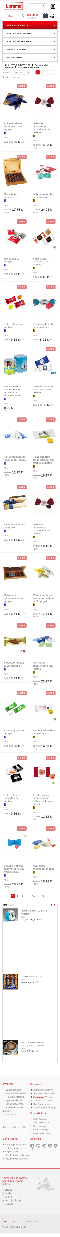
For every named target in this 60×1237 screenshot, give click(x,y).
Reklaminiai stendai (16, 1093)
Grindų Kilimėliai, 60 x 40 (31, 977)
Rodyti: (5, 77)
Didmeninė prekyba (43, 1090)
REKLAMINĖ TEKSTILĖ (19, 41)
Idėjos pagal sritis (14, 1103)
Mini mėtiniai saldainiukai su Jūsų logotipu (43, 665)
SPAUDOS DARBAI (17, 49)
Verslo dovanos (13, 1089)
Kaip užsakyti (11, 1151)
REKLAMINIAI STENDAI (19, 33)
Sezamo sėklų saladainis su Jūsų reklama (42, 261)
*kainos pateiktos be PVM (14, 1127)
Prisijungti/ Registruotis (16, 1144)
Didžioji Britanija (13, 1203)
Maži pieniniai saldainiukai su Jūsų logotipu (14, 598)
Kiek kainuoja (12, 1148)
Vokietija (9, 1207)
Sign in (11, 16)
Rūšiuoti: (6, 72)
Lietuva (8, 1193)
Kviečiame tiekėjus (42, 1104)
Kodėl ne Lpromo (41, 1122)
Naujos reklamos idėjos (45, 1107)
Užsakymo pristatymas (16, 1162)
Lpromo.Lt (7, 1225)
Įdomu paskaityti (41, 1129)
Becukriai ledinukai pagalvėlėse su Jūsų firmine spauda (14, 868)
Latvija (8, 1196)
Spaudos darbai (14, 1100)
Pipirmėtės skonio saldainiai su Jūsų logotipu (13, 126)
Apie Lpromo (39, 1126)
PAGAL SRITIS (14, 57)
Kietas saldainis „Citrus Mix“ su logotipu (12, 798)
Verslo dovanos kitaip (44, 1093)
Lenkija (8, 1200)
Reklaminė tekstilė (15, 1096)
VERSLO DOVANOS (17, 25)
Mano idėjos (32, 15)
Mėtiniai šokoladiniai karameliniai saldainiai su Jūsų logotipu (44, 598)
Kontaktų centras (41, 1133)
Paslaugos (11, 1114)
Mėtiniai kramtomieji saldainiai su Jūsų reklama (43, 389)
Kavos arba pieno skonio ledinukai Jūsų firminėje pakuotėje (43, 460)
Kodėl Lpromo (40, 1119)
